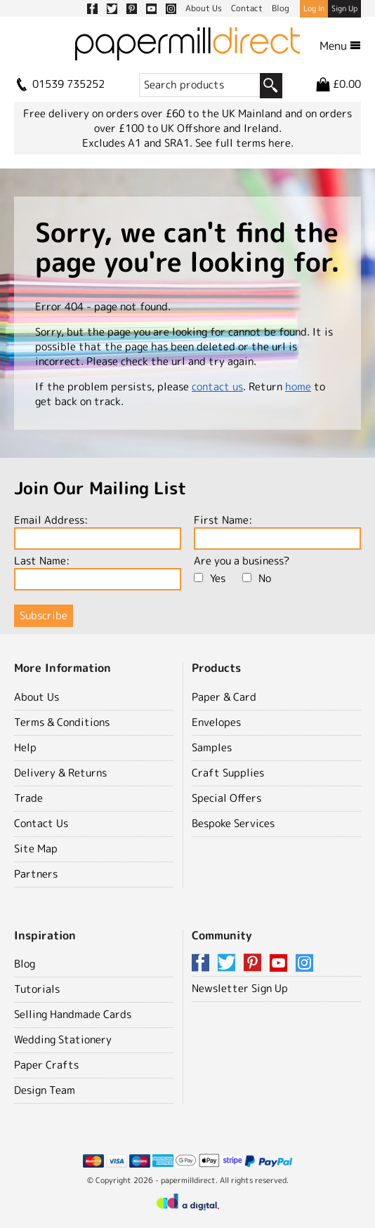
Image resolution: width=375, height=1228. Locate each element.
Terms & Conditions (62, 722)
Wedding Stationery (63, 1039)
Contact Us (41, 823)
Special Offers (226, 798)
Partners (36, 873)
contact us (217, 386)
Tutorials (37, 989)
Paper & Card (224, 696)
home (298, 386)
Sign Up (344, 8)
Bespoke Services (233, 823)
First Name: (277, 531)
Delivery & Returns (60, 772)
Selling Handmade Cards (72, 1014)
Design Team (44, 1090)
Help (25, 747)
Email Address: (97, 531)
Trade (28, 798)
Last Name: (97, 571)
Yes (209, 578)
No (256, 578)
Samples (212, 747)
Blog (24, 963)
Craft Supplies (228, 772)
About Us (36, 696)
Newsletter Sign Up (240, 988)
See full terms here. (244, 143)
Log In (313, 8)
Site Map (36, 848)
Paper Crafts (46, 1064)
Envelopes (216, 722)
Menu (340, 45)
